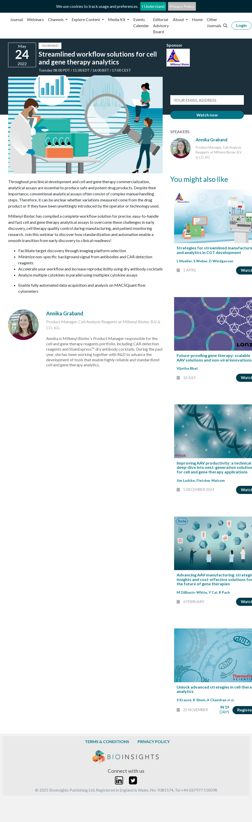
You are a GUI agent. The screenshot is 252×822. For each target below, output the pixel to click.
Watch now (207, 114)
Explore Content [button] (86, 19)
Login (241, 25)
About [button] (179, 19)
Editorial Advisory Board (161, 25)
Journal (16, 19)
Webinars (35, 19)
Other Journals (214, 22)
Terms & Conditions (107, 741)
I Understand (153, 6)
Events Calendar (141, 22)
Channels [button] (56, 19)
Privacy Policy (182, 6)
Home (197, 19)
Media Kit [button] (117, 19)
